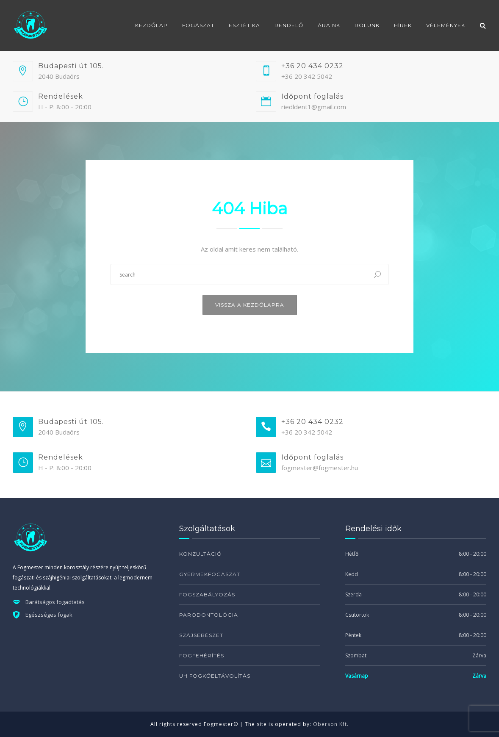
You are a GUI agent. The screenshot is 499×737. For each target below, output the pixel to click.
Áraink (329, 25)
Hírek (403, 25)
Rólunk (367, 25)
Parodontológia (208, 615)
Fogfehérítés (201, 655)
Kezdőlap (151, 25)
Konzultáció (200, 554)
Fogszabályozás (207, 594)
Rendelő (288, 25)
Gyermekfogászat (209, 574)
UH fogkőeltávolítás (214, 676)
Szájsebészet (201, 635)
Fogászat (198, 25)
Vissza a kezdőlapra (249, 305)
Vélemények (445, 25)
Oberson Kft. (331, 724)
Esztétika (244, 25)
